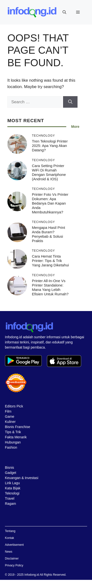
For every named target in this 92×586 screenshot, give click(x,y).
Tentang (10, 531)
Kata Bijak (12, 488)
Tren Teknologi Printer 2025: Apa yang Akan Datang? (50, 145)
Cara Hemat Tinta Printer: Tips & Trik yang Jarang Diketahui (50, 260)
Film (8, 411)
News (8, 551)
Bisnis (9, 467)
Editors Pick (14, 406)
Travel (9, 498)
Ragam (10, 504)
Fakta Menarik (16, 437)
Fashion (11, 447)
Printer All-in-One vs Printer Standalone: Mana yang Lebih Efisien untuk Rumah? (50, 287)
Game (9, 416)
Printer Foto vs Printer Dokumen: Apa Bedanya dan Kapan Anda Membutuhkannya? (50, 203)
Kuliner (10, 422)
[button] (64, 12)
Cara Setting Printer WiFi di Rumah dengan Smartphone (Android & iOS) (49, 172)
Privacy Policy (14, 565)
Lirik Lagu (12, 483)
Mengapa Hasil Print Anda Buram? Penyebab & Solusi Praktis (48, 234)
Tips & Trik (13, 432)
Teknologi (12, 493)
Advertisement (14, 545)
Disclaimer (12, 558)
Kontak (9, 538)
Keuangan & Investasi (21, 478)
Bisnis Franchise (17, 427)
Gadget (10, 473)
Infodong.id (32, 574)
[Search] (70, 102)
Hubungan (13, 442)
